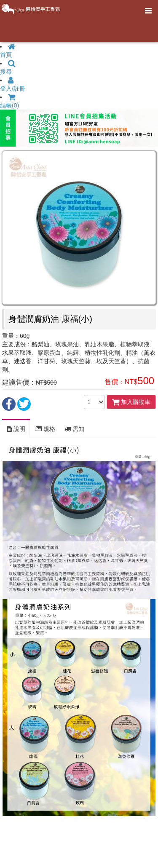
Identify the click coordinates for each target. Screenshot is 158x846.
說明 (16, 429)
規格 (45, 429)
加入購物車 (131, 402)
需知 (74, 429)
